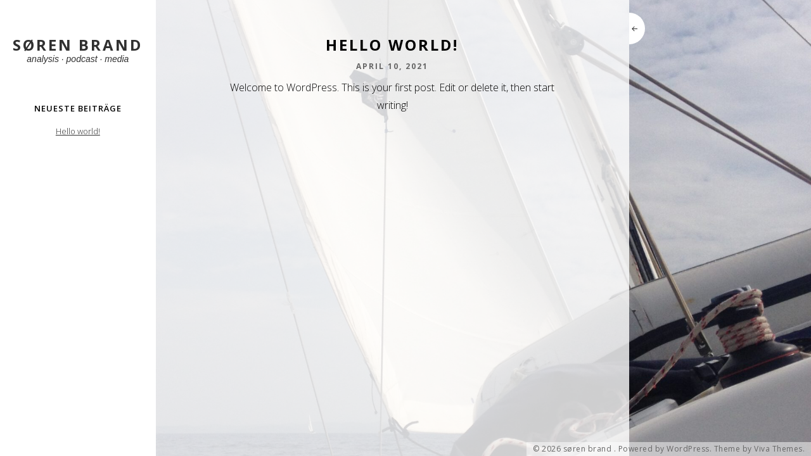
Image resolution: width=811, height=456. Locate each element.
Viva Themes (778, 449)
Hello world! (78, 131)
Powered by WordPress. (665, 449)
